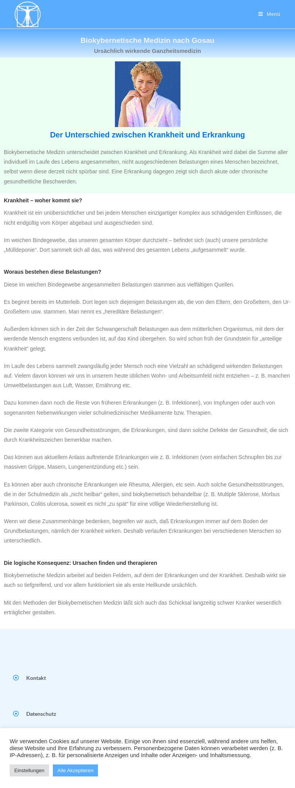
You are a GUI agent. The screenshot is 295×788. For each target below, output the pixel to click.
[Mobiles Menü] (269, 14)
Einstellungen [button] (29, 770)
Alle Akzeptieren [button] (75, 770)
